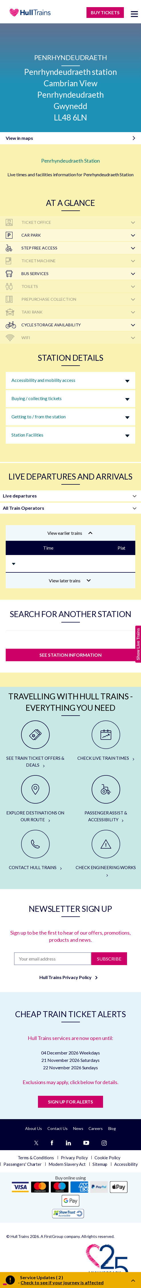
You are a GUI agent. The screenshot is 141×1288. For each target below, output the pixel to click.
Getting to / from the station (38, 416)
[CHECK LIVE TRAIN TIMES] (106, 740)
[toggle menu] (134, 14)
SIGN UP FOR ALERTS (70, 1101)
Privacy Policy (74, 1157)
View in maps (19, 138)
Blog (112, 1128)
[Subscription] (53, 958)
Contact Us (57, 1128)
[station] (70, 638)
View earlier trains (69, 533)
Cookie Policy (107, 1157)
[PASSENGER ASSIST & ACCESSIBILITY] (106, 799)
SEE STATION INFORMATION (70, 655)
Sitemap (99, 1164)
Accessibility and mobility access (43, 380)
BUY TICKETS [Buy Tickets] (105, 12)
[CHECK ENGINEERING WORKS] (106, 854)
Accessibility (126, 1164)
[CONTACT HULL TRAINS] (35, 850)
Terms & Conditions (36, 1157)
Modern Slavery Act (67, 1164)
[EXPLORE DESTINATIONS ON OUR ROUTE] (35, 799)
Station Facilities (27, 434)
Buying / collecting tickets (36, 398)
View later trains (70, 580)
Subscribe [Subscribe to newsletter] (109, 958)
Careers (95, 1128)
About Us (33, 1128)
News (78, 1128)
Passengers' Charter (22, 1164)
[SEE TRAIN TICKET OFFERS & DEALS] (35, 744)
